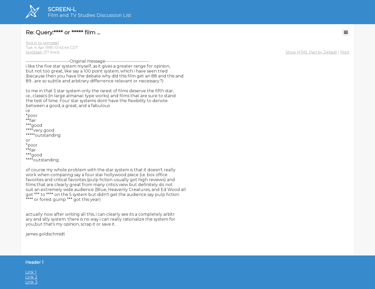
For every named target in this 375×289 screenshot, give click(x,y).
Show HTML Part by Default (311, 52)
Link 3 (31, 282)
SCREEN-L (62, 9)
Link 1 (30, 272)
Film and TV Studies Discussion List (89, 15)
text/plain (34, 52)
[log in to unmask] (42, 43)
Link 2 (31, 277)
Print (344, 52)
